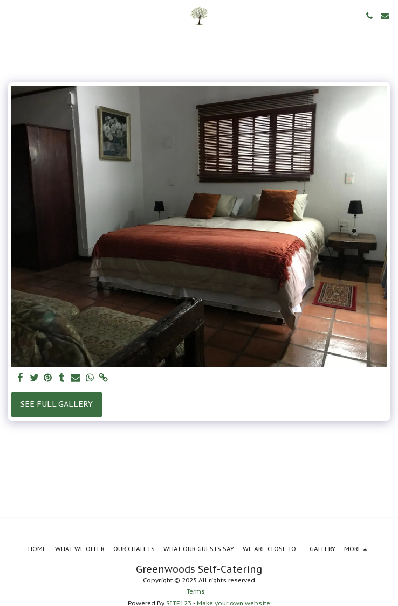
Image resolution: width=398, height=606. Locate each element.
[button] (12, 15)
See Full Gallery (56, 404)
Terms (196, 591)
